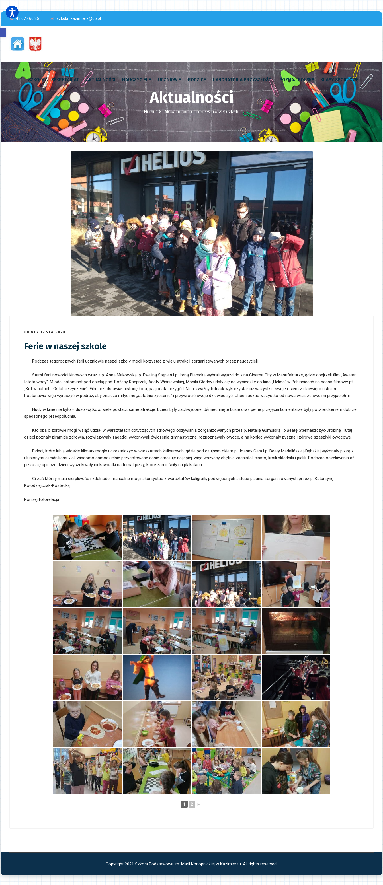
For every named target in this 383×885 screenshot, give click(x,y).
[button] (3, 32)
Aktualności (175, 111)
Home (150, 111)
